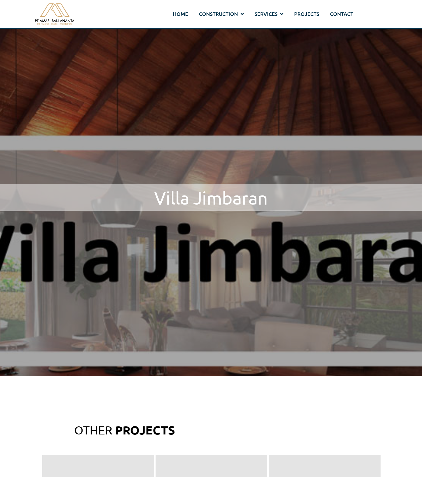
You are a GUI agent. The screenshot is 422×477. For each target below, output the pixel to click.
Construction (221, 14)
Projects (306, 13)
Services (269, 14)
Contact (341, 13)
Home (180, 13)
